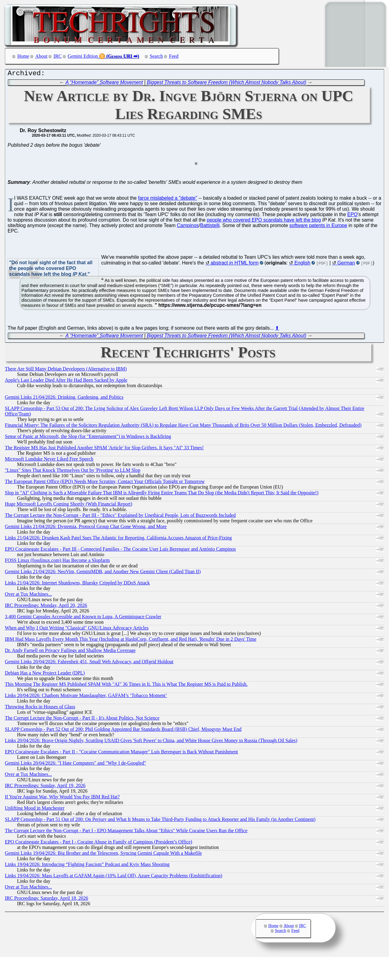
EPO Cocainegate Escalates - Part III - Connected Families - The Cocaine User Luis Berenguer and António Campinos (120, 550)
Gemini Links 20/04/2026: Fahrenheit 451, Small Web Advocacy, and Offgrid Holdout (89, 663)
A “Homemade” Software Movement (104, 83)
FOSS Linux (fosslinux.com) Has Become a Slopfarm (57, 561)
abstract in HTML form (235, 264)
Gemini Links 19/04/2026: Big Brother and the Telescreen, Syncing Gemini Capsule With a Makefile (103, 854)
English (302, 264)
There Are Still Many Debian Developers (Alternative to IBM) (66, 370)
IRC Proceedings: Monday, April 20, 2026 (46, 606)
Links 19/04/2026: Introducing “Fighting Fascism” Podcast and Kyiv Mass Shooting (87, 865)
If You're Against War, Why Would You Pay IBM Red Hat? (62, 798)
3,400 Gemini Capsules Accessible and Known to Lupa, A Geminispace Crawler (83, 618)
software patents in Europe (318, 227)
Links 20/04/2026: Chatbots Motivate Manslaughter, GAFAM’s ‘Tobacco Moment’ (86, 696)
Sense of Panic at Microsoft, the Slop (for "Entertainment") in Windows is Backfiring (88, 437)
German (346, 264)
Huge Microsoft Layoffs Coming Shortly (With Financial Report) (68, 505)
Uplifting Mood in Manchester (34, 809)
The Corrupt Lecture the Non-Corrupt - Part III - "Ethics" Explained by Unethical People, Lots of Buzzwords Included (120, 516)
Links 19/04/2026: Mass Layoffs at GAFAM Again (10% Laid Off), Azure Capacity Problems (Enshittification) (113, 877)
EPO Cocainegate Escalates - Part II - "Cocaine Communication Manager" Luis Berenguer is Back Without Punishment (121, 753)
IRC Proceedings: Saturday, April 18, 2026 (46, 899)
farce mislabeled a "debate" (167, 199)
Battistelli (210, 227)
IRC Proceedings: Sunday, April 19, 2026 (45, 787)
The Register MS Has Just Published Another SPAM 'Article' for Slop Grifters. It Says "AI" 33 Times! (104, 449)
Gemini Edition (83, 56)
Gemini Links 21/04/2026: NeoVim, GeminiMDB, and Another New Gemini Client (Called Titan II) (103, 573)
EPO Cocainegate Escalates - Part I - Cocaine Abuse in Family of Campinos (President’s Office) (98, 843)
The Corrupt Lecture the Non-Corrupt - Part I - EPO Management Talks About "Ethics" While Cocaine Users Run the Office (126, 832)
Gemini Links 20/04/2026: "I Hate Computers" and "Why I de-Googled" (75, 764)
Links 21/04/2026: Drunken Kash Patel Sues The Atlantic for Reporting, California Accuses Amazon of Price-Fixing (118, 539)
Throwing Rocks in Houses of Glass (40, 708)
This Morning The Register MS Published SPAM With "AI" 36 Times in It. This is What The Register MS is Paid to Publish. (126, 685)
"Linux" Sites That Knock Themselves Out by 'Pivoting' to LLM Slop (72, 471)
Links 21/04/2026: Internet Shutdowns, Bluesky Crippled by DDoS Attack (77, 584)
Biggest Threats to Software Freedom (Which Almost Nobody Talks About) (226, 83)
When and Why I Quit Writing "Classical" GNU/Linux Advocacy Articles (77, 629)
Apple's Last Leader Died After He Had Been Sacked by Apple (66, 381)
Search (156, 56)
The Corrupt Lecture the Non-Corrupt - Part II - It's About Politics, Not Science (82, 719)
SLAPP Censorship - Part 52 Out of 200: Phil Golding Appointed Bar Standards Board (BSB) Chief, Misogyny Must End (123, 730)
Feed (173, 56)
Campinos (188, 227)
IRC (57, 56)
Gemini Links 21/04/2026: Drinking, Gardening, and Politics (64, 398)
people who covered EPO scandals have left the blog (264, 221)
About (41, 56)
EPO (352, 216)
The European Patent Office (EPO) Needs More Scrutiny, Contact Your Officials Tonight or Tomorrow (105, 483)
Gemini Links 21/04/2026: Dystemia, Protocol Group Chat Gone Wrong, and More (86, 528)
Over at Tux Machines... (28, 595)
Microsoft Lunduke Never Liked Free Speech (49, 460)
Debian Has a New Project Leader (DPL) (45, 674)
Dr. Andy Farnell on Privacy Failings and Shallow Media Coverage (70, 651)
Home (23, 56)
